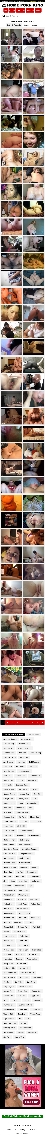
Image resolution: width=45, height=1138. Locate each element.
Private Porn (33, 954)
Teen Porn (22, 1014)
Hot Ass (20, 872)
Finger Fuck (8, 826)
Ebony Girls (34, 817)
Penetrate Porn (19, 932)
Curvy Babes (32, 803)
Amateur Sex (8, 748)
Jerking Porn (34, 877)
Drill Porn (22, 817)
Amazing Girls (8, 753)
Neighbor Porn (24, 913)
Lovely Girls (23, 890)
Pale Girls (36, 927)
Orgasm (29, 922)
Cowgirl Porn (8, 799)
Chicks (34, 789)
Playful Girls (22, 941)
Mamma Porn (8, 895)
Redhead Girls (9, 968)
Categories (21, 10)
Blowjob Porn (35, 776)
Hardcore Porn (9, 863)
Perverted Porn (9, 936)
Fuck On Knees (26, 831)
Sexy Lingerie (8, 987)
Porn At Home (8, 950)
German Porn (33, 835)
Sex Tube (18, 982)
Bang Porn (7, 767)
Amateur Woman (24, 748)
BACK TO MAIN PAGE (23, 1126)
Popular (12, 10)
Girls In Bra (24, 840)
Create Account (32, 1)
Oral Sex (17, 922)
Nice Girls (23, 918)
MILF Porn (22, 899)
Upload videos (33, 1130)
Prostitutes (7, 959)
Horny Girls (7, 872)
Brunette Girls (8, 789)
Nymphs (6, 922)
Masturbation (23, 895)
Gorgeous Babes (26, 854)
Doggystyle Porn (22, 812)
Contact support (22, 1133)
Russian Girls (24, 968)
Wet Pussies (8, 1032)
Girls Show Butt (9, 854)
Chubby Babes (9, 794)
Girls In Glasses (24, 844)
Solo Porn (15, 1000)
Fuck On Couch (9, 831)
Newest (26, 25)
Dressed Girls (8, 817)
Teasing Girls (8, 1014)
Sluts (5, 1000)
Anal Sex (22, 753)
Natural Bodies (22, 909)
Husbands (7, 877)
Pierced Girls (8, 941)
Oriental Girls (8, 927)
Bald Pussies (34, 762)
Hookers (23, 867)
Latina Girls (19, 886)
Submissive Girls (25, 1005)
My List (38, 10)
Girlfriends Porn (9, 840)
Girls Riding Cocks (10, 849)
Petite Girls (24, 936)
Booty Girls (31, 780)
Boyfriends (7, 785)
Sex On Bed (24, 977)
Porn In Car (23, 950)
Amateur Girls (26, 739)
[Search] (23, 16)
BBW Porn (32, 767)
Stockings (37, 1000)
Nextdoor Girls (9, 918)
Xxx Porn (6, 1037)
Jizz (4, 881)
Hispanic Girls (24, 863)
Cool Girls (37, 794)
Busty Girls (23, 789)
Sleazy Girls (36, 991)
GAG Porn (20, 835)
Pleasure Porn (8, 945)
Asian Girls (24, 757)
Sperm (26, 1000)
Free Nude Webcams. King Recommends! (22, 1116)
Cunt (21, 803)
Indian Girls (20, 877)
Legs (30, 886)
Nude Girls (35, 918)
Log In (41, 1)
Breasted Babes (22, 785)
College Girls (24, 794)
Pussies (19, 959)
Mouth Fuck (22, 904)
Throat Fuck (35, 1014)
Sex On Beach (9, 977)
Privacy (22, 1130)
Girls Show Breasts (29, 849)
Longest (34, 25)
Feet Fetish (36, 822)
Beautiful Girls (8, 771)
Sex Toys (6, 982)
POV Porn (7, 954)
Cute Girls (7, 808)
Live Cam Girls (9, 890)
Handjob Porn (24, 858)
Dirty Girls (7, 812)
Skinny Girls (22, 991)
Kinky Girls (36, 881)
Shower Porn (8, 991)
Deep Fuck (20, 808)
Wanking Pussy (9, 1028)
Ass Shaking (8, 762)
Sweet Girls (22, 1009)
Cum (34, 799)
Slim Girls (21, 996)
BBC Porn (20, 767)
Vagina (23, 1023)
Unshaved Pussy (9, 1023)
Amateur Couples (10, 739)
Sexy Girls (31, 982)
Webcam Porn (25, 1028)
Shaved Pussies (24, 987)
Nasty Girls (7, 909)
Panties (6, 932)
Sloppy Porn (34, 996)
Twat (27, 1019)
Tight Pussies (8, 1019)
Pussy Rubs (8, 964)
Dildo (31, 808)
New (5, 10)
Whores (21, 1032)
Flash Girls (21, 826)
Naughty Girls (8, 913)
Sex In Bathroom (27, 973)
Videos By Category (13, 734)
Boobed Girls (8, 780)
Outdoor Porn (23, 927)
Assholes (21, 762)
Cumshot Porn (9, 803)
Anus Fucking (35, 753)
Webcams (30, 10)
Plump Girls (23, 945)
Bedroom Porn (24, 771)
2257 (15, 1130)
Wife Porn (32, 1032)
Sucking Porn (8, 1009)
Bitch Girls (7, 776)
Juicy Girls (23, 881)
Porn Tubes (36, 950)
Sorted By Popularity (14, 25)
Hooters (34, 867)
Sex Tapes (37, 977)
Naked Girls (35, 904)
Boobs (20, 780)
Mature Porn (8, 899)
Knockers (7, 886)
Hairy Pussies (8, 858)
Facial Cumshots (9, 822)
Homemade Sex (9, 867)
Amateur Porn (24, 744)
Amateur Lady (8, 744)
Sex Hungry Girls (10, 973)
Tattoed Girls (36, 1009)
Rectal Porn (21, 964)
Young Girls (19, 1037)
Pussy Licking (32, 959)
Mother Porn (8, 904)
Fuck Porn (7, 835)
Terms (8, 1130)
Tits (19, 1019)
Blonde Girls (20, 776)
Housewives (32, 872)
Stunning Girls (8, 1005)
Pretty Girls (20, 954)
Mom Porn (34, 899)
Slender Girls (8, 996)
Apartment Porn (9, 757)
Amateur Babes (33, 734)
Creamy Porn (23, 799)
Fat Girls (24, 822)
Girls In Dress (8, 844)
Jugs (13, 881)
